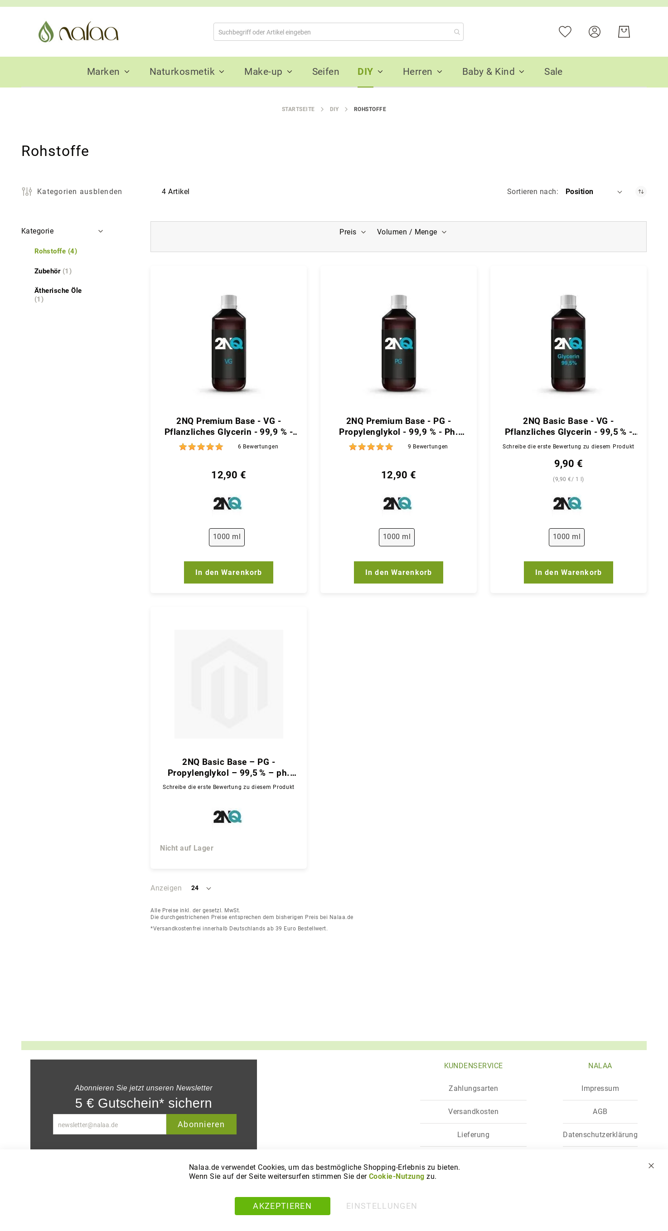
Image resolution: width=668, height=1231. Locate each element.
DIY (334, 109)
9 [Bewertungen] (428, 446)
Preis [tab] (347, 232)
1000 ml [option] (227, 536)
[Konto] (600, 31)
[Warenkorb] (624, 32)
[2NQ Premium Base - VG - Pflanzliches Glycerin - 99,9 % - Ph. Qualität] (228, 343)
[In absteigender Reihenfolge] (641, 191)
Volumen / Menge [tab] (408, 232)
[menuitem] (103, 72)
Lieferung (473, 1134)
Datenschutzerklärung (600, 1134)
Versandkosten (473, 1111)
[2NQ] (229, 505)
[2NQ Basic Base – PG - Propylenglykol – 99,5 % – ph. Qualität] (228, 684)
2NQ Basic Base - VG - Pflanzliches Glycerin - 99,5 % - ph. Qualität (568, 427)
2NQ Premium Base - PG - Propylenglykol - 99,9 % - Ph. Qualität (398, 427)
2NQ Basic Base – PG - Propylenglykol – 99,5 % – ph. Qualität (229, 767)
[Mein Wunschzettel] (571, 31)
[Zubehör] (53, 271)
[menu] (334, 72)
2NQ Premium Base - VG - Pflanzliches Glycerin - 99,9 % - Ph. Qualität (229, 427)
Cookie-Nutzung (397, 1176)
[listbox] (228, 539)
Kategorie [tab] (37, 231)
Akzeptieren (282, 1206)
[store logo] (80, 32)
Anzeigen (166, 888)
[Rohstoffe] (55, 251)
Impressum (600, 1088)
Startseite (298, 109)
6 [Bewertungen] (258, 446)
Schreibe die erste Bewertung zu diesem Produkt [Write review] (568, 446)
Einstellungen (382, 1206)
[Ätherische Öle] (63, 295)
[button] (595, 192)
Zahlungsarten (473, 1088)
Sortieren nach (532, 191)
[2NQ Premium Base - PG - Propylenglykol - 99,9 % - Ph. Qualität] (398, 343)
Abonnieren (201, 1124)
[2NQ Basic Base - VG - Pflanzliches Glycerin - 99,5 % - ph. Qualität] (568, 343)
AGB (600, 1111)
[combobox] (338, 32)
